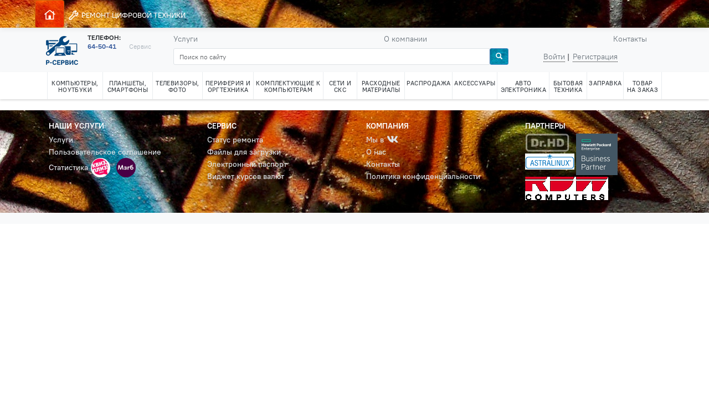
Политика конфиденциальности (423, 176)
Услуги (185, 39)
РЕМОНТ (127, 15)
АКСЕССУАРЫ (474, 83)
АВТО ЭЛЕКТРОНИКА (523, 86)
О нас (376, 152)
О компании (405, 39)
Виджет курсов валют (245, 176)
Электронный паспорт (247, 164)
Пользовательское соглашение (105, 152)
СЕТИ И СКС (340, 86)
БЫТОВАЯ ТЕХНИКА (568, 86)
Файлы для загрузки (244, 152)
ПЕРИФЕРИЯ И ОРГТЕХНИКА (227, 86)
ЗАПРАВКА (605, 83)
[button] (100, 167)
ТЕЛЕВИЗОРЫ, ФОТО (177, 86)
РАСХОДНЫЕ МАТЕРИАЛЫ (381, 86)
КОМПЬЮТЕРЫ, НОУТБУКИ (75, 86)
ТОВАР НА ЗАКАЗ (642, 86)
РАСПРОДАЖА (428, 83)
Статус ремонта (235, 140)
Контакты (630, 39)
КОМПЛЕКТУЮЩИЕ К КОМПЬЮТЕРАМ (288, 86)
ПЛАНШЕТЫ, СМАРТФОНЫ (127, 86)
